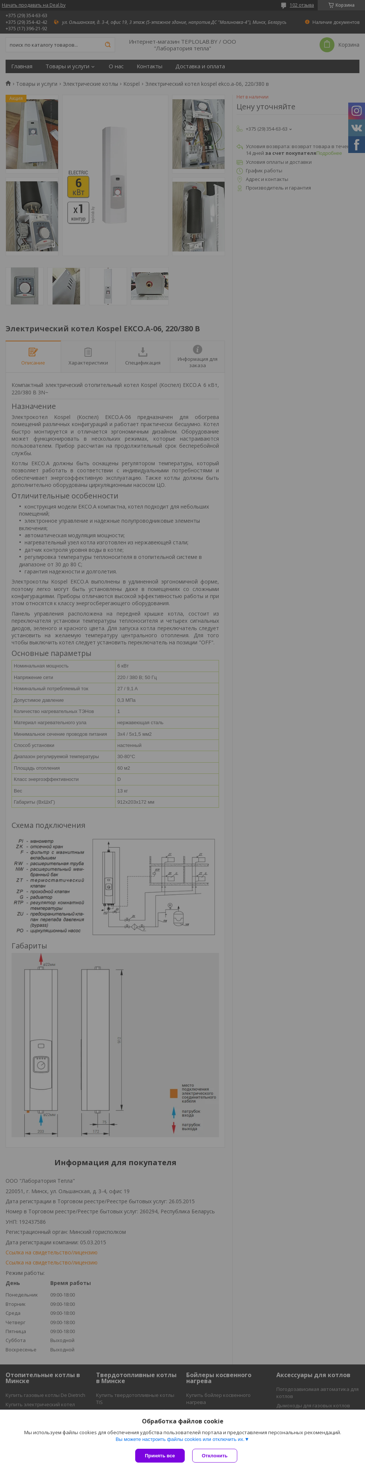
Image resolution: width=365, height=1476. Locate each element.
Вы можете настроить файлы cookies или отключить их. (179, 1439)
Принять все (160, 1455)
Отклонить (215, 1455)
